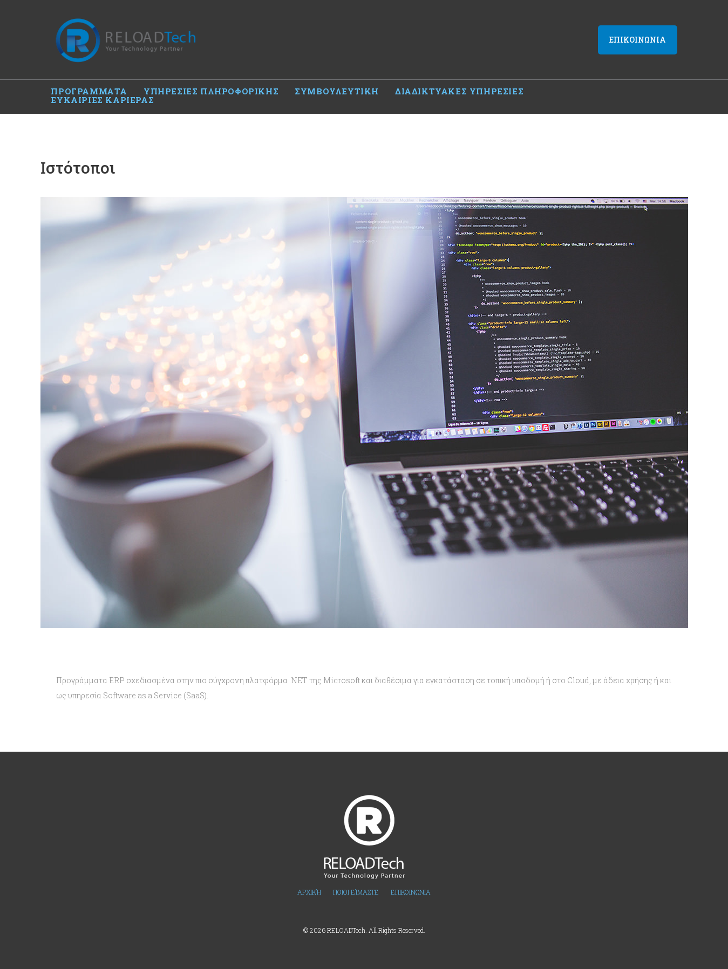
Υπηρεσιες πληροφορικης (211, 89)
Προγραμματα (89, 89)
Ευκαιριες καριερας (591, 89)
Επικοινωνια (637, 39)
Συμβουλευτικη (337, 89)
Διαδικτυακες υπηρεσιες (459, 89)
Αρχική (309, 881)
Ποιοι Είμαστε (356, 881)
